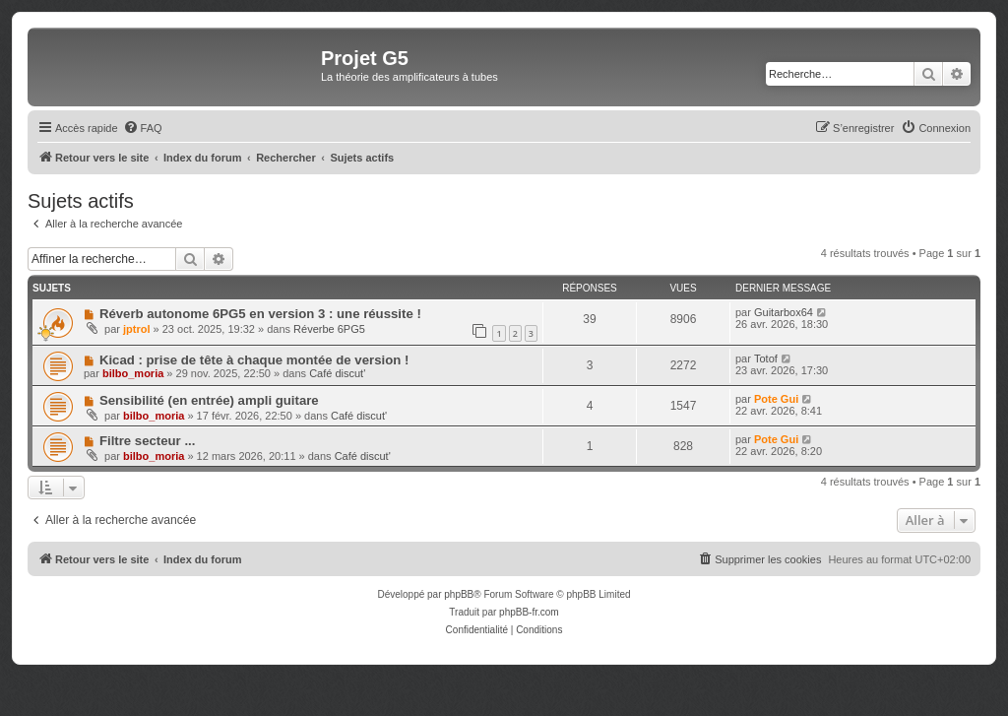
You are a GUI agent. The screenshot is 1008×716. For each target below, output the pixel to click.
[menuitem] (142, 128)
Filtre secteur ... (147, 440)
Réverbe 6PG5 (329, 329)
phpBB (458, 594)
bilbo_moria (132, 373)
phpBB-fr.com (529, 612)
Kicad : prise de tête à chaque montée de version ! (254, 360)
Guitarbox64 (783, 312)
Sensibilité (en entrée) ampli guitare (209, 400)
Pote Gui (776, 399)
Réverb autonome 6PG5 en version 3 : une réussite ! (260, 313)
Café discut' (337, 373)
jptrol (137, 329)
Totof (766, 358)
